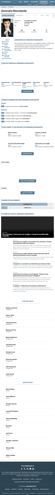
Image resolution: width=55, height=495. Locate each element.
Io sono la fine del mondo (26, 83)
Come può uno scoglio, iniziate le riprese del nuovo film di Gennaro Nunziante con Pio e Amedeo (31, 254)
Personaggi (11, 6)
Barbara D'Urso (11, 330)
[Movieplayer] (27, 466)
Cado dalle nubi (5, 82)
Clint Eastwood (11, 367)
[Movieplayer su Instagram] (27, 469)
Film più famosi (6, 44)
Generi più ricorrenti (6, 56)
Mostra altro (27, 91)
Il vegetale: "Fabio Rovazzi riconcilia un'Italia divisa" (29, 286)
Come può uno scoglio (42, 143)
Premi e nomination (7, 47)
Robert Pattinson (11, 337)
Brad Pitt (9, 426)
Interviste (51, 4)
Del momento (44, 4)
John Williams (10, 396)
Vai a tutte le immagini (27, 181)
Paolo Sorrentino (11, 359)
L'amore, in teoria (40, 132)
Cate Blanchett (11, 345)
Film (20, 1)
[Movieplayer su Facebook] (21, 469)
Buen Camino (36, 82)
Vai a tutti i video (27, 193)
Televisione (34, 1)
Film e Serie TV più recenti (7, 50)
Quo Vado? (46, 82)
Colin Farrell (10, 374)
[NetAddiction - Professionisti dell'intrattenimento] (31, 486)
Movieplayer (4, 6)
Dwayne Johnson (11, 308)
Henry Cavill (10, 315)
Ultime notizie (7, 58)
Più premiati (36, 4)
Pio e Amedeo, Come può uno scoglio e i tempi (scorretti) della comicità (25, 235)
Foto (42, 15)
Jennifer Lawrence (12, 440)
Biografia (6, 42)
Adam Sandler (10, 455)
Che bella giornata (16, 82)
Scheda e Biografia (8, 15)
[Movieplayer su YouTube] (30, 469)
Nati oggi (29, 4)
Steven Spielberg (11, 418)
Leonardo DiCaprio (12, 411)
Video (47, 15)
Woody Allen (10, 448)
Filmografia (19, 15)
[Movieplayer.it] (6, 2)
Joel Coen (9, 433)
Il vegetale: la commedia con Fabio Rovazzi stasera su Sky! (31, 264)
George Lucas (10, 352)
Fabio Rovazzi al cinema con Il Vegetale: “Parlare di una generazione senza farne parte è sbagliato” (30, 275)
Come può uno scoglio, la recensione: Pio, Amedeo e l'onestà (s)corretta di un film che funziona (32, 242)
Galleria (6, 52)
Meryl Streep (10, 389)
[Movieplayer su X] (24, 469)
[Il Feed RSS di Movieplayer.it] (33, 469)
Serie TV (26, 1)
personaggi (43, 1)
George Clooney (11, 322)
